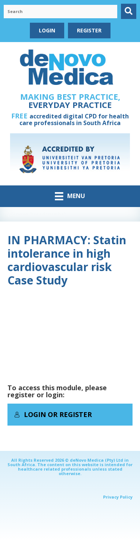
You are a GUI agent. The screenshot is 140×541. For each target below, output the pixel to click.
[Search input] (60, 11)
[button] (128, 11)
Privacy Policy (118, 497)
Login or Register (53, 414)
